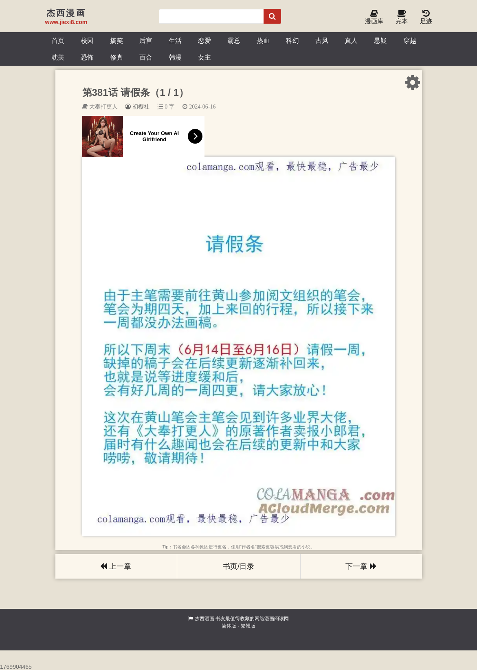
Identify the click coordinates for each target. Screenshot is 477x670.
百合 (145, 57)
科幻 (292, 40)
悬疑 (380, 40)
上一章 (115, 566)
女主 (204, 57)
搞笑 (116, 40)
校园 (87, 40)
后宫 (145, 40)
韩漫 (175, 57)
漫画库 (374, 17)
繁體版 (248, 626)
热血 (263, 40)
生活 (175, 40)
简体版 (229, 626)
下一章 (360, 566)
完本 (402, 17)
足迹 (426, 17)
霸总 (233, 40)
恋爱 (204, 40)
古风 (321, 40)
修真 (116, 57)
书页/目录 (238, 566)
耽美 (57, 57)
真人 (351, 40)
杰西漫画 (204, 618)
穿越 (409, 40)
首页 (57, 40)
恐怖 (87, 57)
